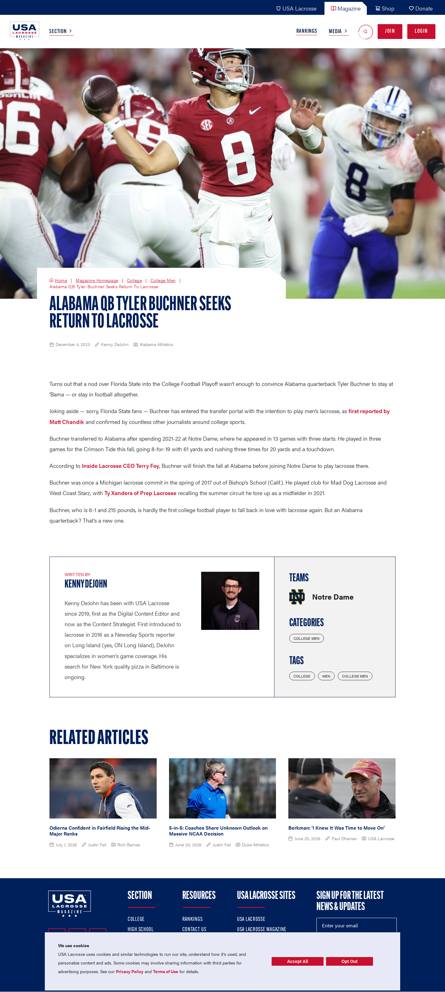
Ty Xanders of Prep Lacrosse (140, 493)
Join (390, 31)
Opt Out (349, 961)
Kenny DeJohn (86, 584)
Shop (384, 8)
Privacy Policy (129, 971)
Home (61, 280)
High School (141, 930)
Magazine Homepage (97, 280)
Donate (421, 8)
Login (421, 31)
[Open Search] (366, 32)
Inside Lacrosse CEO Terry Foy (120, 465)
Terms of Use (165, 971)
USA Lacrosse (296, 8)
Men (326, 676)
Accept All (297, 961)
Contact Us (194, 930)
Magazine (346, 8)
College (134, 280)
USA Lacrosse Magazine (261, 930)
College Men (163, 280)
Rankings (306, 31)
